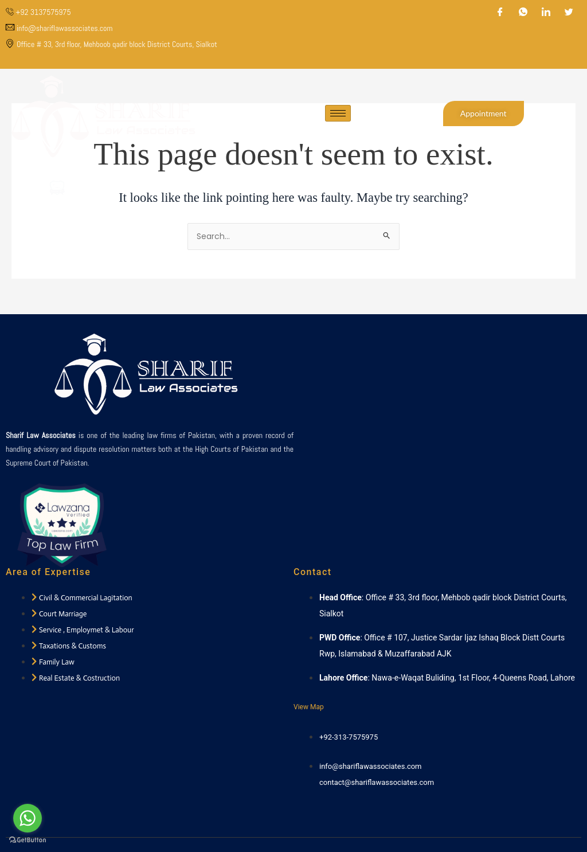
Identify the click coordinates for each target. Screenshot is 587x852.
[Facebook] (500, 12)
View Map (309, 707)
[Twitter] (569, 12)
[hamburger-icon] (338, 119)
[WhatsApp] (523, 12)
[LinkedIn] (546, 12)
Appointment (483, 119)
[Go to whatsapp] (27, 818)
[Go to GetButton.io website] (27, 840)
